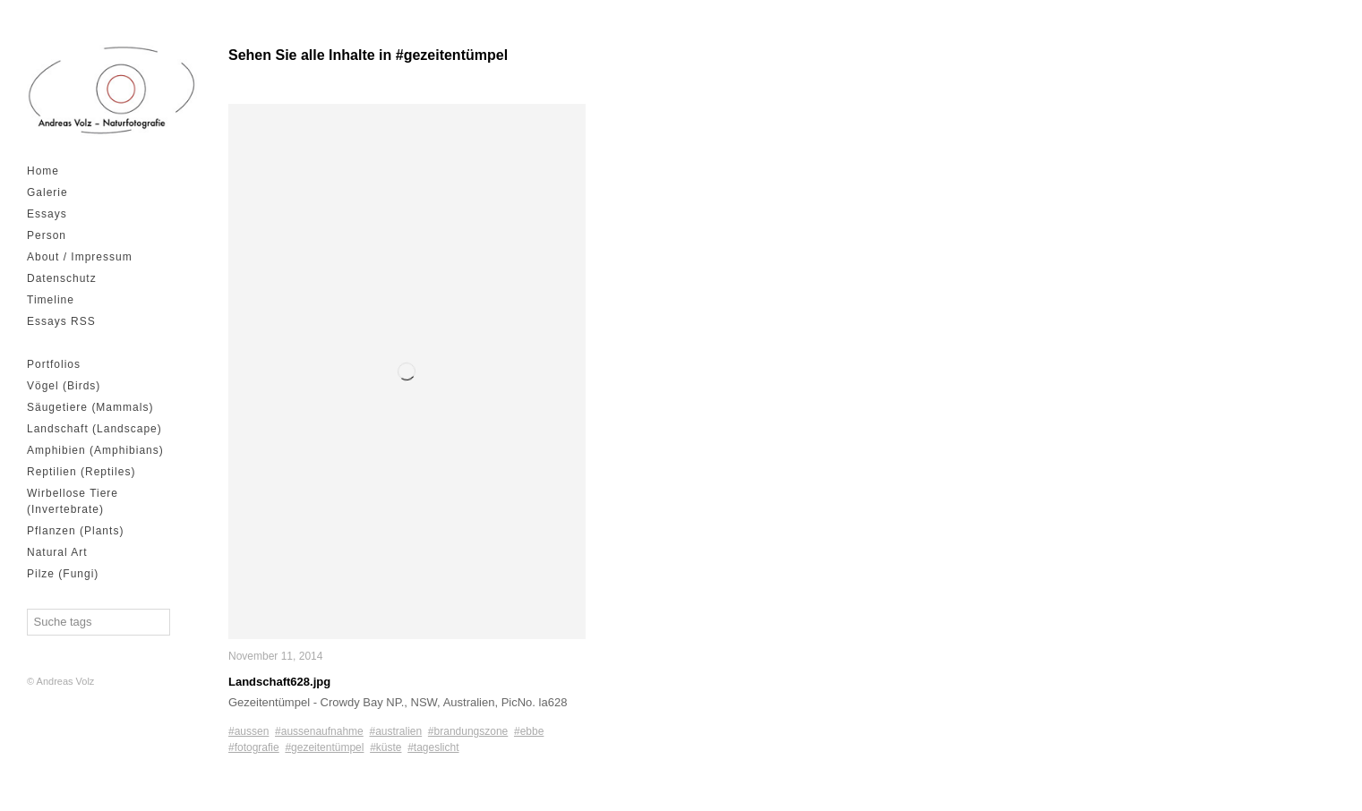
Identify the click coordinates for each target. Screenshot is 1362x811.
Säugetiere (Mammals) (90, 407)
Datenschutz (62, 278)
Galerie (47, 192)
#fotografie (253, 747)
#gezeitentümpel (324, 747)
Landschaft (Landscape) (94, 429)
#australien (395, 731)
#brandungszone (468, 731)
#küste (385, 747)
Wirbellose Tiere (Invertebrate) (72, 501)
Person (46, 235)
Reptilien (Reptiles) (81, 471)
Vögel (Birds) (63, 386)
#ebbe (529, 731)
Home (43, 171)
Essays (47, 214)
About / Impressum (80, 257)
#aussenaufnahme (319, 731)
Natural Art (57, 552)
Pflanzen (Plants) (75, 531)
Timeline (50, 300)
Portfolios (54, 364)
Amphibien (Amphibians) (95, 450)
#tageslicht (432, 747)
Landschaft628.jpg (279, 681)
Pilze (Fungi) (63, 574)
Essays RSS (61, 321)
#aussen (248, 731)
